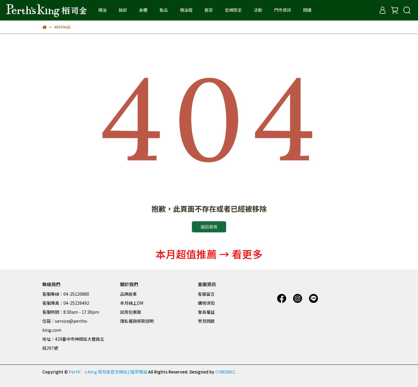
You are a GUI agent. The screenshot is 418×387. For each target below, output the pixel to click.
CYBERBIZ (225, 372)
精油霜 (186, 10)
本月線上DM (131, 303)
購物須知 (206, 303)
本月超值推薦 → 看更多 (209, 253)
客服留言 (206, 294)
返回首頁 (209, 227)
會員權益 (206, 312)
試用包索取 (130, 312)
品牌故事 (128, 294)
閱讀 (307, 10)
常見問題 (206, 321)
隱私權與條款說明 (137, 321)
